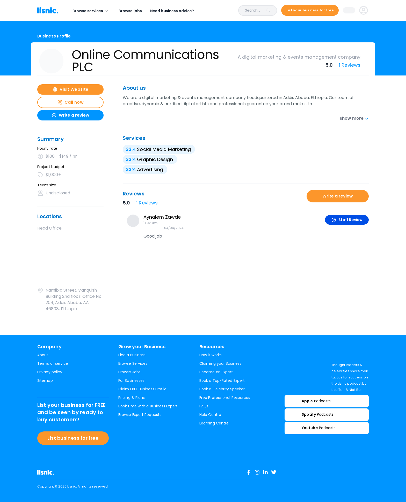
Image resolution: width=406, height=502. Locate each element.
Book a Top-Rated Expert (222, 380)
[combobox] (239, 10)
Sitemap (45, 380)
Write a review (337, 196)
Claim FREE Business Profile (142, 389)
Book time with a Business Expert (148, 406)
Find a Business (132, 355)
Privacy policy (49, 372)
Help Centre (210, 414)
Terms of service (52, 363)
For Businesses (131, 380)
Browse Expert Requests (139, 414)
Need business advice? (172, 10)
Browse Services (132, 363)
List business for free (72, 438)
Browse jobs (130, 10)
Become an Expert (216, 372)
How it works (210, 355)
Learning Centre (214, 423)
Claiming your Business (220, 363)
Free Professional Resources (224, 397)
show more (354, 118)
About (42, 355)
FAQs (203, 406)
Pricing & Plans (131, 397)
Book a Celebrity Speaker (222, 389)
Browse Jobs (129, 372)
